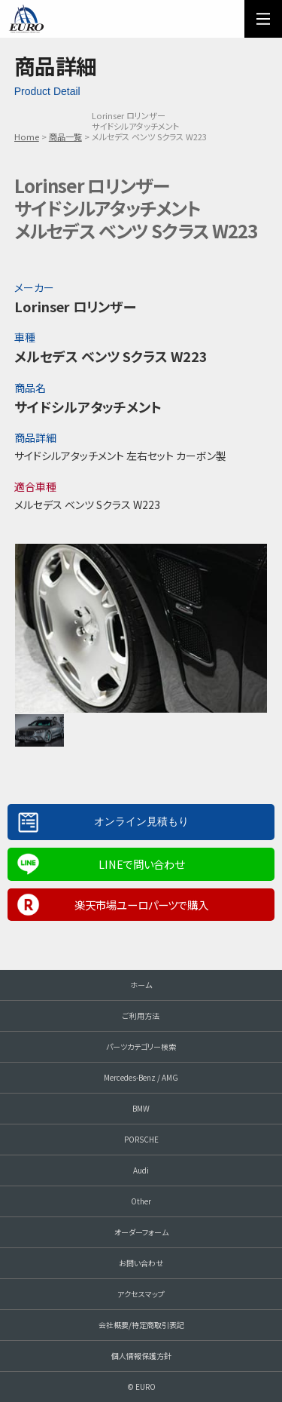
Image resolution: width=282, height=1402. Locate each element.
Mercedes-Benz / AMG (141, 1077)
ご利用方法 (141, 1015)
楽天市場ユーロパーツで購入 (141, 905)
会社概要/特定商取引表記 (141, 1324)
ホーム (141, 984)
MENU (263, 19)
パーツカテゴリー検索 (141, 1046)
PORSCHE (141, 1139)
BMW (141, 1108)
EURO (26, 19)
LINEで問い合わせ (141, 864)
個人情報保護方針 (141, 1355)
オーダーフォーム (141, 1232)
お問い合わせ (141, 1263)
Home (26, 136)
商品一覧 (65, 136)
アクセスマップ (141, 1293)
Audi (141, 1170)
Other (141, 1201)
